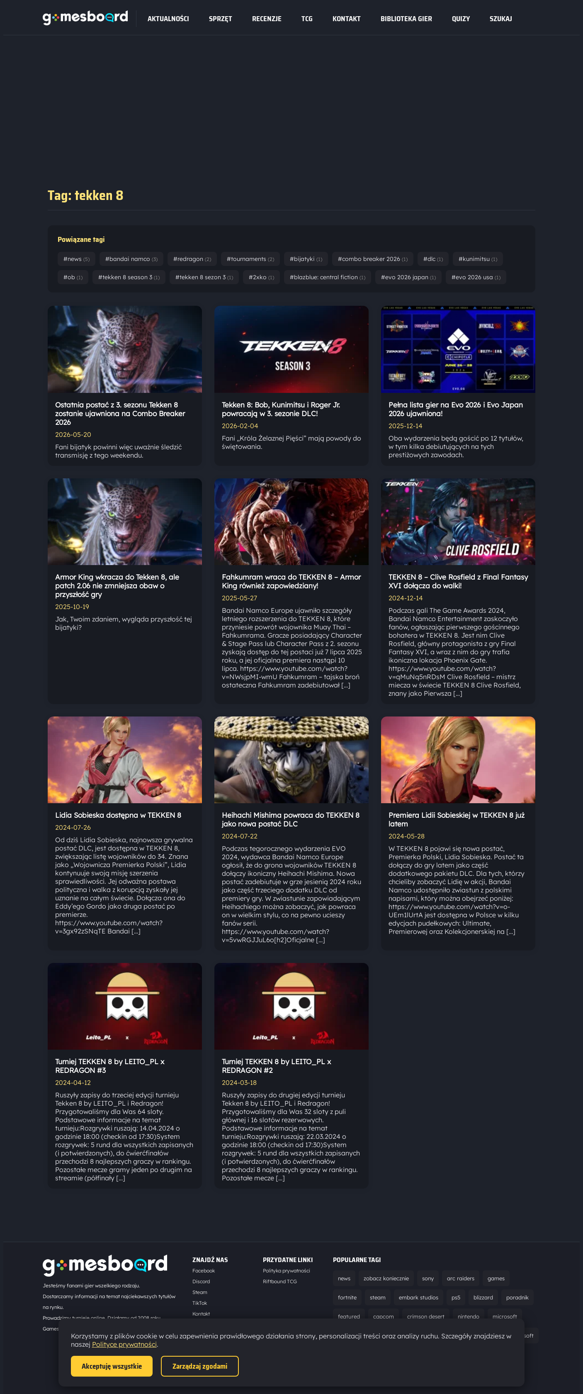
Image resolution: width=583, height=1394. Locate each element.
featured (349, 1316)
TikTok (199, 1303)
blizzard (483, 1297)
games (496, 1278)
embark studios (418, 1297)
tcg (307, 18)
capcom (383, 1316)
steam (378, 1297)
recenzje (267, 18)
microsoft (505, 1316)
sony (428, 1278)
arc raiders (460, 1278)
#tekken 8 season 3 (129, 277)
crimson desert (426, 1316)
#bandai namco (131, 259)
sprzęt (220, 18)
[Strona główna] (85, 23)
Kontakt (347, 18)
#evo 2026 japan (408, 277)
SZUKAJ (501, 18)
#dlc (433, 259)
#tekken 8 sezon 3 (204, 277)
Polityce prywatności (124, 1344)
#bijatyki (306, 259)
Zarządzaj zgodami (199, 1366)
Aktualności (168, 18)
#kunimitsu (478, 259)
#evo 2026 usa (476, 277)
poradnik (517, 1297)
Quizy (461, 18)
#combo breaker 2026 (373, 259)
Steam (199, 1292)
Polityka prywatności (286, 1270)
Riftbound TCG (280, 1281)
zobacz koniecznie (386, 1278)
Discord (201, 1281)
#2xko (261, 277)
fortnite (347, 1297)
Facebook (203, 1270)
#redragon (192, 259)
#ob (73, 277)
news (344, 1278)
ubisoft (525, 1335)
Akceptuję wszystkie (112, 1366)
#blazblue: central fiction (327, 277)
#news (76, 259)
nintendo (468, 1316)
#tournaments (250, 259)
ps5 (456, 1297)
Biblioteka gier (406, 18)
